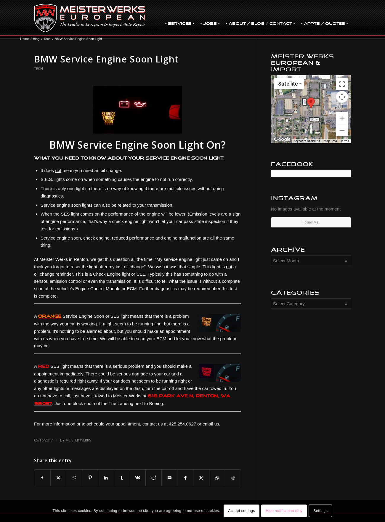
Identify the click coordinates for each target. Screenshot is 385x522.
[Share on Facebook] (42, 478)
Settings (320, 511)
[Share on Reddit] (153, 478)
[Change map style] (289, 83)
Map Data (330, 141)
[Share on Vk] (138, 478)
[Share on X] (58, 478)
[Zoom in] (342, 118)
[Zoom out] (342, 130)
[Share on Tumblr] (122, 478)
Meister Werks (78, 440)
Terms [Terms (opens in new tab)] (345, 141)
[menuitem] (179, 18)
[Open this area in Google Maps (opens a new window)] (282, 139)
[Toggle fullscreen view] (342, 84)
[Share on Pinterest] (90, 478)
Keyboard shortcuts (307, 141)
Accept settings (241, 511)
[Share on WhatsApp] (74, 478)
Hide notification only (284, 511)
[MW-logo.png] (90, 18)
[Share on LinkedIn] (106, 478)
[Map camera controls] (342, 97)
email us (211, 423)
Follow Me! (311, 222)
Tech (38, 68)
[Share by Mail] (169, 478)
